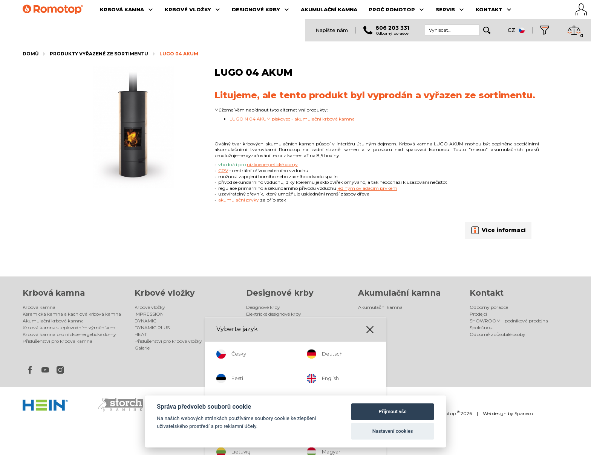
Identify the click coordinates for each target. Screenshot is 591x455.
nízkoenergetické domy (272, 164)
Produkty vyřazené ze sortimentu (99, 53)
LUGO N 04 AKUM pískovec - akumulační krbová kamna (292, 119)
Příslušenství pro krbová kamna (57, 341)
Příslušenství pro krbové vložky (168, 341)
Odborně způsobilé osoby (497, 334)
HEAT (141, 334)
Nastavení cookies (392, 431)
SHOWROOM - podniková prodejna (509, 321)
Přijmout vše (393, 411)
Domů (30, 53)
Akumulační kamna (399, 293)
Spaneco (523, 413)
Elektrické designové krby (273, 314)
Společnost (481, 327)
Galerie (142, 348)
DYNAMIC (145, 321)
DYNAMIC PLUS (152, 327)
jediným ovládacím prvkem (367, 188)
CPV (223, 170)
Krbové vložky (165, 293)
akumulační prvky (238, 200)
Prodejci (478, 314)
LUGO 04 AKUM (178, 53)
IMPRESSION (149, 314)
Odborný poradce (489, 307)
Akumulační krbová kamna (53, 321)
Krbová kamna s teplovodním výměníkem (69, 327)
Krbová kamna (54, 293)
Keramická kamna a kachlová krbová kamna (72, 314)
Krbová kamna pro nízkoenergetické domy (69, 334)
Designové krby (280, 293)
